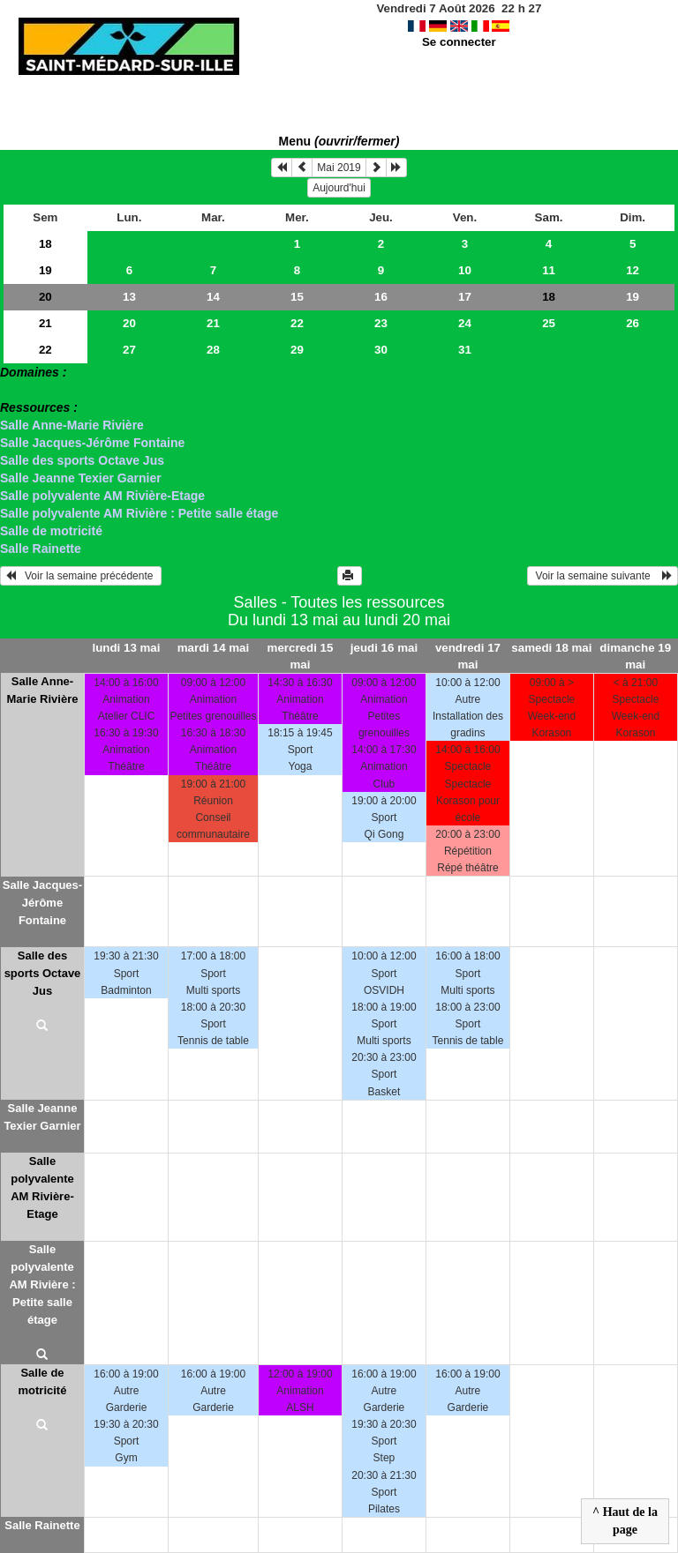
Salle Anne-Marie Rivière (72, 425)
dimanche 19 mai (635, 656)
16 (381, 296)
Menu (339, 141)
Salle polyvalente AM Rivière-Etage (102, 496)
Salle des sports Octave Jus (82, 460)
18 (45, 243)
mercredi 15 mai (300, 656)
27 (129, 349)
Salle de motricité (51, 531)
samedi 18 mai (551, 647)
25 (548, 323)
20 (45, 296)
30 (381, 349)
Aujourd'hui (339, 188)
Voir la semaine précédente (80, 576)
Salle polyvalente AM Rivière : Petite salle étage (139, 513)
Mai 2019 (338, 167)
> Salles (23, 390)
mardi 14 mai (213, 647)
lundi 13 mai (126, 647)
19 (45, 270)
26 (632, 323)
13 (129, 296)
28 (213, 349)
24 (464, 323)
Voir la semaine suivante (602, 576)
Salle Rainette (40, 548)
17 (464, 296)
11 (548, 270)
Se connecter (459, 42)
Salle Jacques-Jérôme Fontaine (92, 443)
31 (464, 349)
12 (632, 270)
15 (297, 296)
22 (297, 323)
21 (45, 323)
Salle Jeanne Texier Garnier (81, 478)
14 (213, 296)
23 (381, 323)
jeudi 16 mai (384, 647)
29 (297, 349)
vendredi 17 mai (468, 656)
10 (464, 270)
